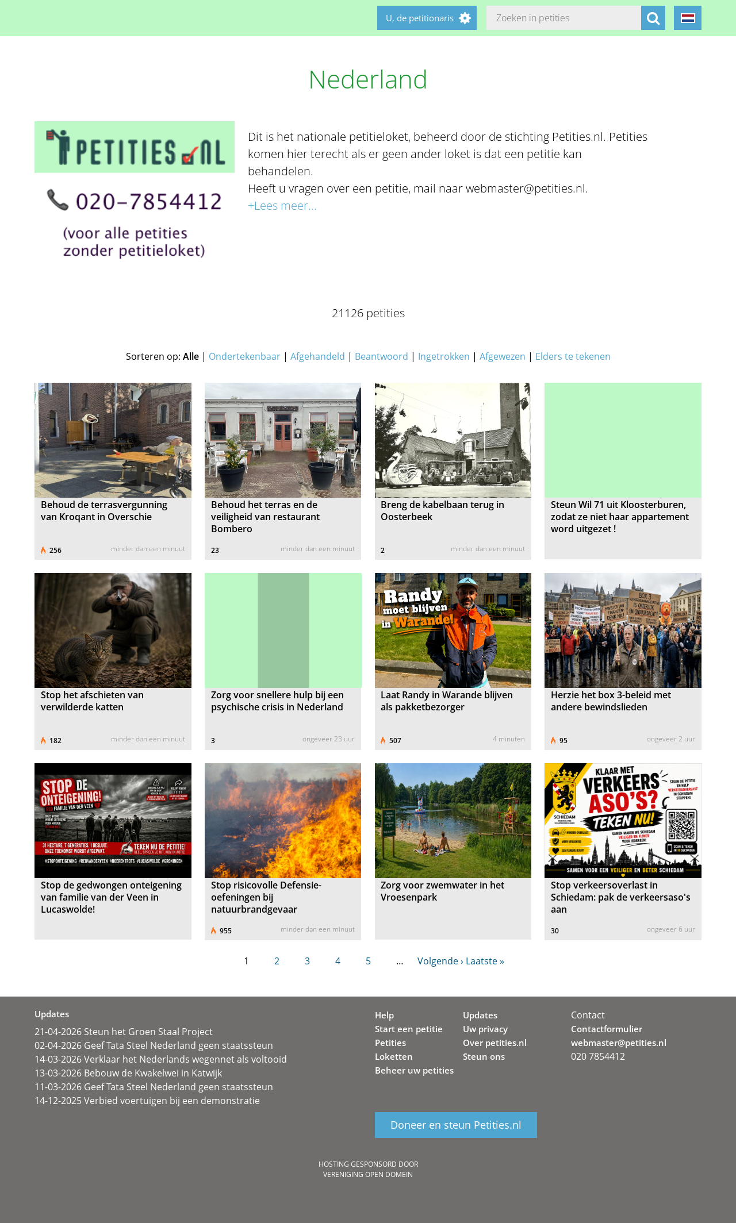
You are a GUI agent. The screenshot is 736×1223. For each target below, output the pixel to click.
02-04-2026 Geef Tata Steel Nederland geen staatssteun (153, 1045)
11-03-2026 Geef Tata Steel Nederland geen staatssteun (153, 1086)
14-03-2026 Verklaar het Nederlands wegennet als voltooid (160, 1059)
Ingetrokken (444, 356)
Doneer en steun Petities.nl (456, 1125)
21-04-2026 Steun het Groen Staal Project (123, 1031)
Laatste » (485, 961)
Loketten (394, 1056)
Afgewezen (503, 356)
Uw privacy (485, 1028)
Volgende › (440, 961)
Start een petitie (409, 1028)
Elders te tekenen (573, 356)
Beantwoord (381, 356)
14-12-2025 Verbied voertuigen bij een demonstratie (147, 1100)
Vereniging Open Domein (368, 1174)
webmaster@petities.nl (618, 1042)
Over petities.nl (495, 1042)
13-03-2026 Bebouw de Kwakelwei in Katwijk (128, 1073)
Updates (480, 1015)
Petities (390, 1042)
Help (384, 1015)
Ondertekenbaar (245, 356)
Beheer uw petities (414, 1070)
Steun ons (484, 1056)
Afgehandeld (317, 356)
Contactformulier (606, 1028)
